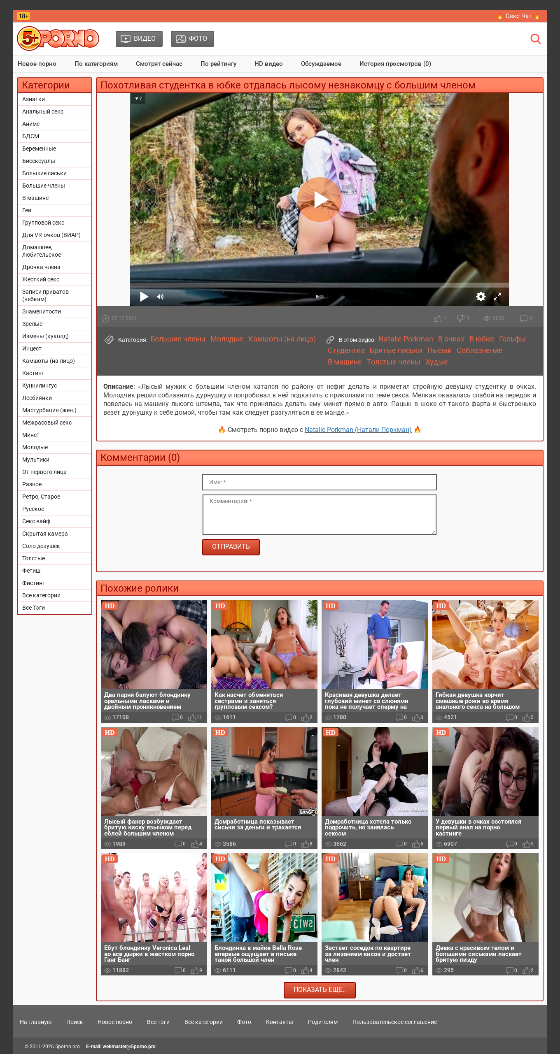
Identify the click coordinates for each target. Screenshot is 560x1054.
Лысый (439, 350)
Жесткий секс (40, 279)
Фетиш (31, 570)
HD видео (268, 63)
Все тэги (158, 1022)
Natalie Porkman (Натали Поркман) (358, 430)
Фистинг (33, 583)
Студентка (346, 350)
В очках (451, 339)
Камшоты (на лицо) (48, 361)
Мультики (35, 459)
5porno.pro (67, 1046)
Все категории (41, 595)
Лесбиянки (37, 398)
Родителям (323, 1022)
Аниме (31, 124)
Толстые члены (393, 362)
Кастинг (33, 373)
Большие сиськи (44, 173)
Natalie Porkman (405, 339)
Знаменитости (41, 311)
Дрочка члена (41, 267)
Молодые (35, 447)
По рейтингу (218, 63)
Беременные (39, 148)
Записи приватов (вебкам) (45, 295)
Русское (33, 509)
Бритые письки (396, 350)
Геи (26, 210)
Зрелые (32, 323)
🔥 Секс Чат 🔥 (518, 16)
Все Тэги (33, 607)
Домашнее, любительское (41, 251)
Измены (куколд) (45, 336)
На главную (35, 1022)
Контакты (279, 1022)
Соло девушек (41, 546)
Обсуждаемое (321, 63)
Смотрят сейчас (159, 63)
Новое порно (37, 63)
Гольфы (512, 339)
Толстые (33, 558)
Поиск (74, 1022)
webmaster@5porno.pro (129, 1046)
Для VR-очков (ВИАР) (51, 235)
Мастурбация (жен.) (49, 410)
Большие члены (43, 185)
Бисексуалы (38, 161)
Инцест (32, 348)
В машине (35, 198)
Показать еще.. (320, 990)
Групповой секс (43, 222)
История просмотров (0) (395, 63)
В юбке (481, 339)
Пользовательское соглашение (394, 1022)
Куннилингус (39, 385)
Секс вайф (36, 521)
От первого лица (44, 472)
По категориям (96, 63)
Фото (244, 1022)
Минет (31, 435)
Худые (436, 362)
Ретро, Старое (41, 496)
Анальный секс (42, 111)
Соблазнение (479, 350)
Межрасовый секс (47, 422)
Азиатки (33, 99)
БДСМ (30, 136)
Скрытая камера (45, 533)
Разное (32, 484)
